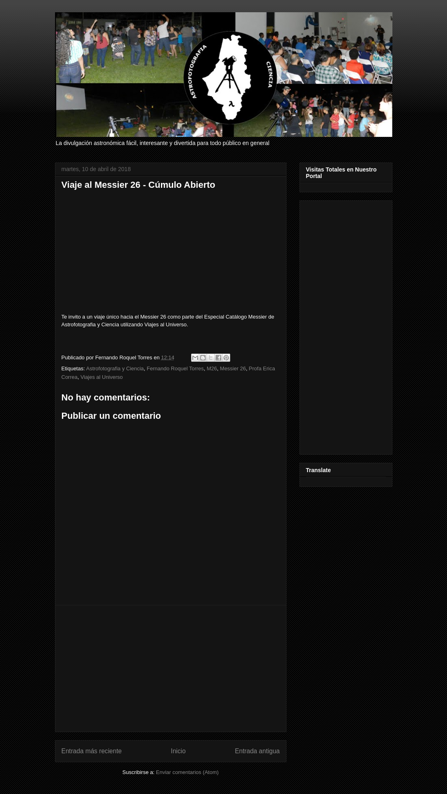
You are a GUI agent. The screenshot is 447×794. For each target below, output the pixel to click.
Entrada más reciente (92, 751)
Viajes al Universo (101, 377)
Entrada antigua (257, 751)
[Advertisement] (171, 668)
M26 (212, 368)
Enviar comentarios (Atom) (187, 772)
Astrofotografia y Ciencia (115, 368)
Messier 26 (233, 368)
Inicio (178, 751)
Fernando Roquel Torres (175, 368)
